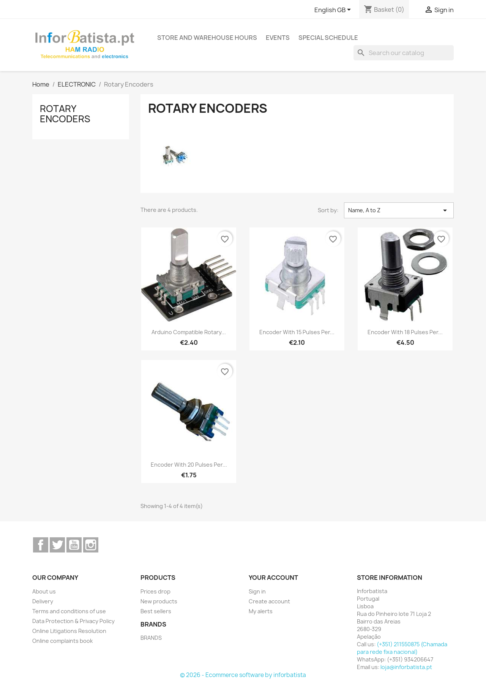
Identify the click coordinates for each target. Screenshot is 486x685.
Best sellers (155, 611)
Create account (269, 601)
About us (44, 591)
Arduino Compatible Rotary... (188, 332)
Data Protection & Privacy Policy (73, 621)
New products (158, 601)
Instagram (90, 544)
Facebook (40, 544)
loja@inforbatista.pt (406, 667)
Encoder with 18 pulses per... (405, 332)
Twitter (57, 544)
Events (278, 37)
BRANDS (151, 637)
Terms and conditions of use (69, 611)
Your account (273, 577)
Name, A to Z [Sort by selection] (399, 210)
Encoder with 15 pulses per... (297, 332)
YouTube (74, 544)
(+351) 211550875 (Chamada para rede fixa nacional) (402, 648)
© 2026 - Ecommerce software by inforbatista (243, 675)
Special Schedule (328, 37)
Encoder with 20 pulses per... (189, 464)
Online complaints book (62, 640)
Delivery (42, 601)
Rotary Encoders (65, 113)
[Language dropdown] (333, 10)
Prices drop (155, 591)
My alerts (261, 611)
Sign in (257, 591)
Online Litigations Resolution (69, 630)
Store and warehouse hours (207, 37)
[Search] (403, 52)
